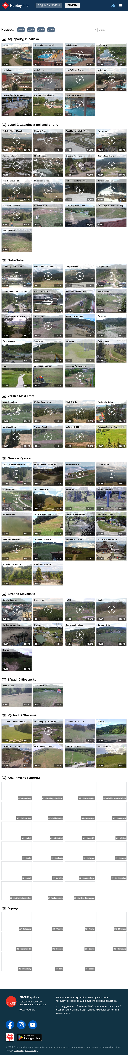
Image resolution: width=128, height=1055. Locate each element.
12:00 (31, 30)
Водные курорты (49, 5)
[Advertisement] (64, 18)
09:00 (21, 30)
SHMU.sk (19, 1050)
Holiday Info (12, 3)
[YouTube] (32, 1025)
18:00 (51, 30)
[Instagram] (21, 1025)
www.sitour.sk (27, 1009)
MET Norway (31, 1050)
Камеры (72, 5)
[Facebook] (10, 1025)
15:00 (41, 30)
